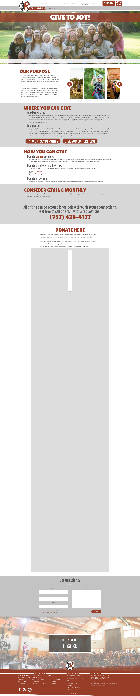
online (39, 156)
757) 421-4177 (38, 171)
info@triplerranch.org (39, 173)
